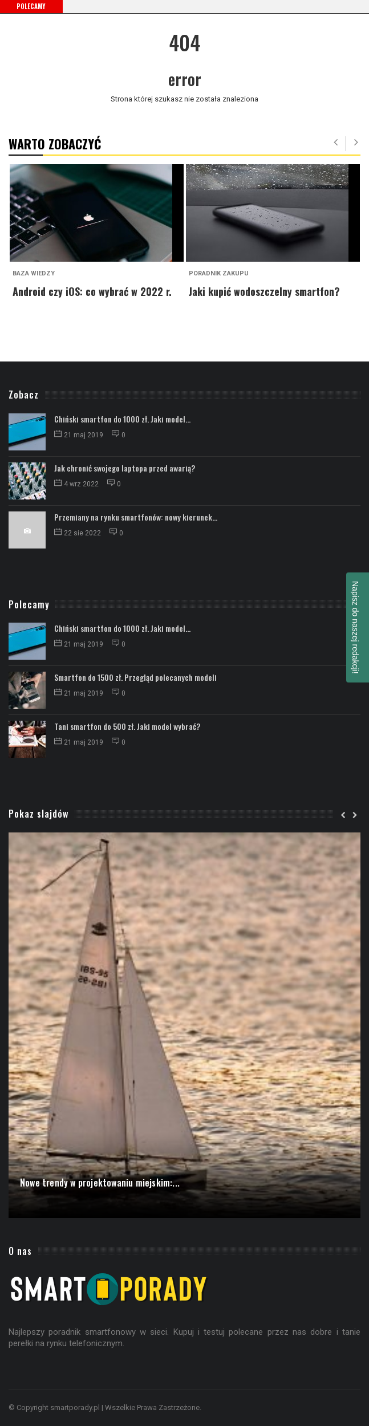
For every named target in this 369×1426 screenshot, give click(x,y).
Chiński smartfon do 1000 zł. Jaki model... (122, 419)
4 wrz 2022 (77, 484)
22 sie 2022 (78, 533)
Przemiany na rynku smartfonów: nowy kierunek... (135, 517)
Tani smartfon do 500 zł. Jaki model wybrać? (127, 726)
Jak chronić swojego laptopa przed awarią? (124, 468)
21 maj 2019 (79, 435)
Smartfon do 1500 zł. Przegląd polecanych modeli (135, 677)
